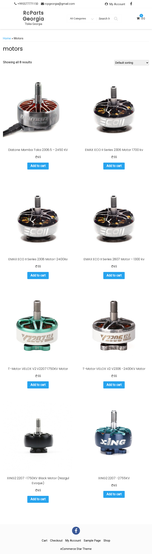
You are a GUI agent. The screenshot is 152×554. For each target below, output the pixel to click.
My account (73, 540)
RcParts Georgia (33, 16)
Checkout (56, 540)
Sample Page (92, 540)
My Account (117, 4)
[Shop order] (131, 62)
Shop (107, 540)
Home (7, 38)
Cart (44, 540)
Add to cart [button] (38, 166)
